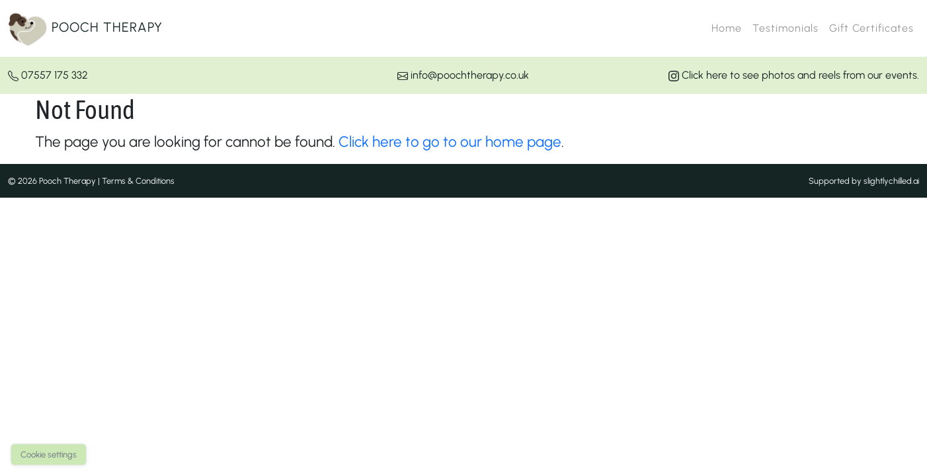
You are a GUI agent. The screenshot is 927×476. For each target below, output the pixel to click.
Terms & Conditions (138, 181)
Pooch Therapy (85, 28)
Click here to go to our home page (450, 142)
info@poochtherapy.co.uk (463, 75)
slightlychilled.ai (891, 181)
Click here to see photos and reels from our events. (793, 75)
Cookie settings (48, 454)
